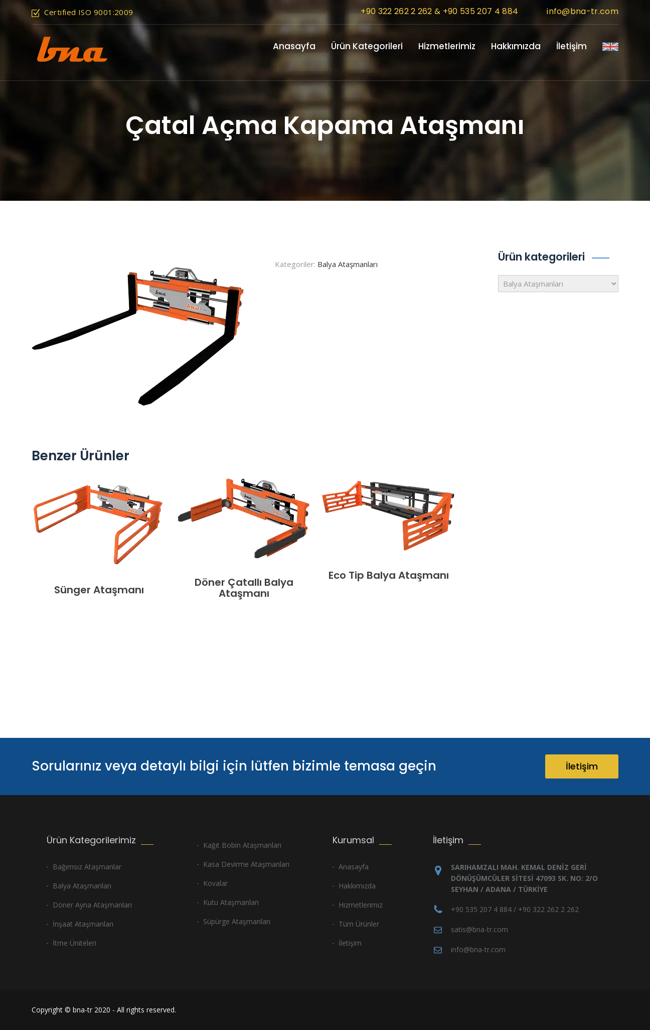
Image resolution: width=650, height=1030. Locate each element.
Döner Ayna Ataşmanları (92, 905)
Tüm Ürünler (359, 924)
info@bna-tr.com (582, 11)
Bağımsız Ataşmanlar (87, 866)
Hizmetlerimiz (446, 46)
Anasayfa (294, 46)
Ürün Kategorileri (367, 46)
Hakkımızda (516, 46)
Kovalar (215, 883)
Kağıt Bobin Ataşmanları (242, 845)
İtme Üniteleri (74, 943)
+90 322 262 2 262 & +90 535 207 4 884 (439, 11)
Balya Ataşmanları (347, 264)
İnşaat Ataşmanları (83, 924)
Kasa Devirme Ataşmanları (246, 864)
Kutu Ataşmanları (231, 902)
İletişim (571, 46)
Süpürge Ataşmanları (236, 921)
